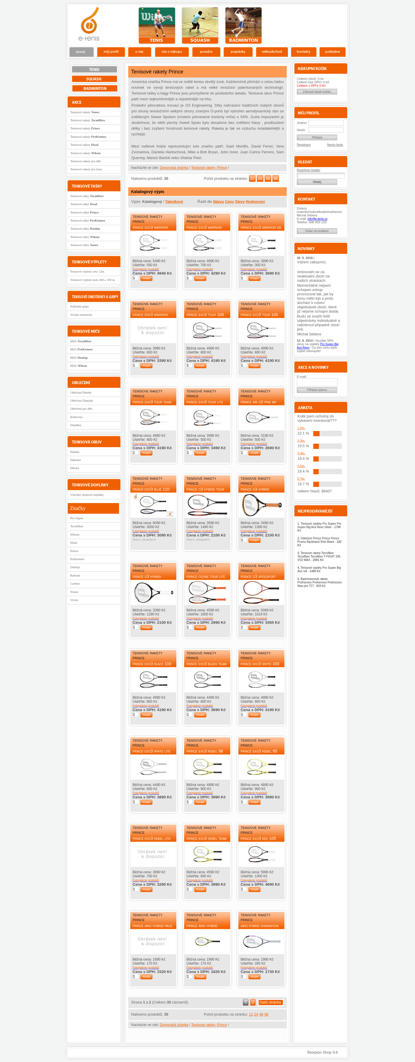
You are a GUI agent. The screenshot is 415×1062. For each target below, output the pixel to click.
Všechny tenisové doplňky (87, 494)
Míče (80, 341)
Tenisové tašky (87, 196)
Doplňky (76, 425)
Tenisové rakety (84, 112)
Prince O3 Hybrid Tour (205, 489)
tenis (156, 25)
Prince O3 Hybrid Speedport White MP (149, 579)
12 (252, 178)
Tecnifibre (76, 526)
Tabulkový (174, 201)
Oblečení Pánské (81, 392)
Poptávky (238, 51)
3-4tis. (301, 453)
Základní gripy (79, 306)
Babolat (75, 575)
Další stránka (270, 1002)
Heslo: (301, 130)
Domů (81, 51)
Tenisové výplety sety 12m (87, 271)
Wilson (74, 534)
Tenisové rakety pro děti (85, 161)
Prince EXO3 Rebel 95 (259, 751)
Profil (111, 51)
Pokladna (332, 51)
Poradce (206, 51)
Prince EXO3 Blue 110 (151, 489)
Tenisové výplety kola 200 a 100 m (92, 279)
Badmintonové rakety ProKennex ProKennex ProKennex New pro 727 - (319, 582)
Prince (74, 551)
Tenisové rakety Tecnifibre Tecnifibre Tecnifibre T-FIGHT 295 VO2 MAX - (318, 556)
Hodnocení (255, 201)
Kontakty (304, 51)
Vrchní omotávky (81, 314)
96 (275, 178)
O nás (140, 51)
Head (73, 542)
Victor (74, 600)
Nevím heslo (335, 144)
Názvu (218, 201)
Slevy (240, 201)
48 (268, 178)
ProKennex (77, 559)
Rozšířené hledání (308, 170)
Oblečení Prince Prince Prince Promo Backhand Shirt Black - (319, 542)
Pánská (74, 451)
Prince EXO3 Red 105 (258, 838)
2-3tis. (301, 440)
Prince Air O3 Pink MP (258, 402)
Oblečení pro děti (81, 408)
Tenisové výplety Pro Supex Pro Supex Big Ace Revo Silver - (319, 527)
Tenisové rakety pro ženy (86, 169)
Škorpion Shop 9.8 (322, 1052)
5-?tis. (301, 478)
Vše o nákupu (171, 51)
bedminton (243, 25)
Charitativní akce (317, 25)
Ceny (229, 201)
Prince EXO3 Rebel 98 (204, 751)
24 (260, 178)
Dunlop (75, 567)
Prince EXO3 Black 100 (152, 664)
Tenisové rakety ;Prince (209, 168)
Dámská (75, 460)
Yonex (74, 592)
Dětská (74, 468)
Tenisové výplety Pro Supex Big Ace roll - (319, 569)
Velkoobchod (272, 51)
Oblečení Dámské (81, 400)
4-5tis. (301, 466)
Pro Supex (77, 518)
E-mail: (302, 376)
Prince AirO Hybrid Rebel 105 (202, 928)
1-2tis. (301, 428)
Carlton (75, 583)
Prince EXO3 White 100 (260, 664)
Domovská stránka (174, 168)
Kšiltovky (76, 417)
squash (200, 25)
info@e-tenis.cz (317, 218)
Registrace (304, 144)
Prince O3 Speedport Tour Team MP (258, 579)
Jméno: (302, 122)
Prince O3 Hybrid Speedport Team (255, 491)
